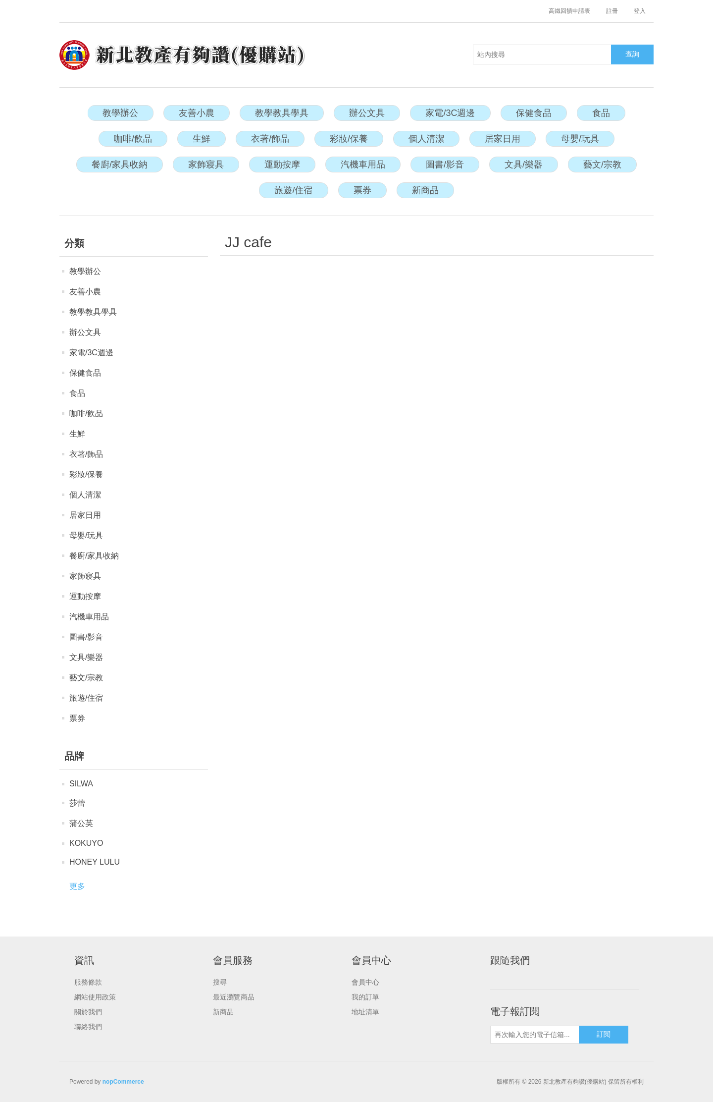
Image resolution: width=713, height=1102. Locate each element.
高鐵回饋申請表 (569, 10)
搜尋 (220, 982)
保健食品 (534, 113)
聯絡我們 (88, 1027)
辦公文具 (367, 113)
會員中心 (365, 982)
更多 (77, 886)
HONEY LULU (94, 862)
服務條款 (88, 982)
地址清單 (365, 1012)
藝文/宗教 (602, 164)
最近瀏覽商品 (234, 997)
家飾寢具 (206, 164)
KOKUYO (86, 843)
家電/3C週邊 (450, 113)
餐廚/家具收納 (120, 164)
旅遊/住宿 (293, 190)
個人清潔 (426, 139)
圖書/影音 (445, 164)
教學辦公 (120, 113)
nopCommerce (123, 1081)
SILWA (81, 783)
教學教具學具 (281, 113)
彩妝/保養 (349, 139)
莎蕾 (77, 803)
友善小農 (196, 113)
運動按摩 (282, 164)
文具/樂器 (524, 164)
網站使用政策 (95, 997)
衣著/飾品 (270, 139)
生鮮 (201, 139)
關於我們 (88, 1012)
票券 (362, 190)
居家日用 (502, 139)
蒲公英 (81, 823)
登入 (640, 10)
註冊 (612, 10)
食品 (601, 113)
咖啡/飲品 (133, 139)
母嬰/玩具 (580, 139)
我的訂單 (365, 997)
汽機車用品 (363, 164)
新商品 (425, 190)
